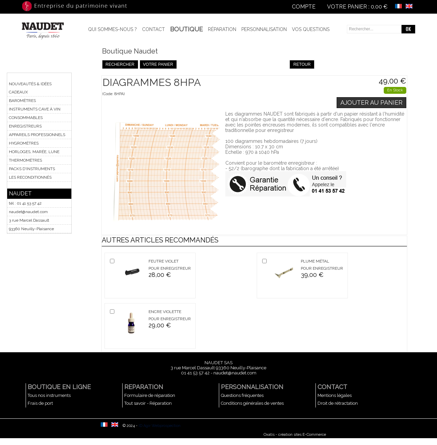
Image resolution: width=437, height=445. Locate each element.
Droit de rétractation (338, 403)
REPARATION (143, 386)
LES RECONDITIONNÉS (30, 177)
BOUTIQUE (186, 29)
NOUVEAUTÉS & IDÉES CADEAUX (30, 87)
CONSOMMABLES (26, 117)
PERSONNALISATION (252, 386)
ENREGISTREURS (25, 126)
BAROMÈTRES (22, 100)
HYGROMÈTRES (24, 143)
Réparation (222, 29)
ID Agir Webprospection (160, 426)
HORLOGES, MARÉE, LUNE (34, 151)
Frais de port (40, 403)
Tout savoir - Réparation (148, 403)
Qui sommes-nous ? (112, 29)
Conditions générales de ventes (252, 403)
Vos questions (310, 29)
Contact (153, 29)
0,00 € (379, 6)
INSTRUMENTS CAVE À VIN (34, 109)
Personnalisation (264, 29)
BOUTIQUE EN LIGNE (59, 386)
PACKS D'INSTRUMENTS (32, 168)
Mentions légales (335, 395)
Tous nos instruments (49, 395)
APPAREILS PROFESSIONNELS (37, 134)
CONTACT (332, 386)
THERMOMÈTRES (25, 160)
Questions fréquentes (242, 395)
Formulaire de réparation (149, 395)
